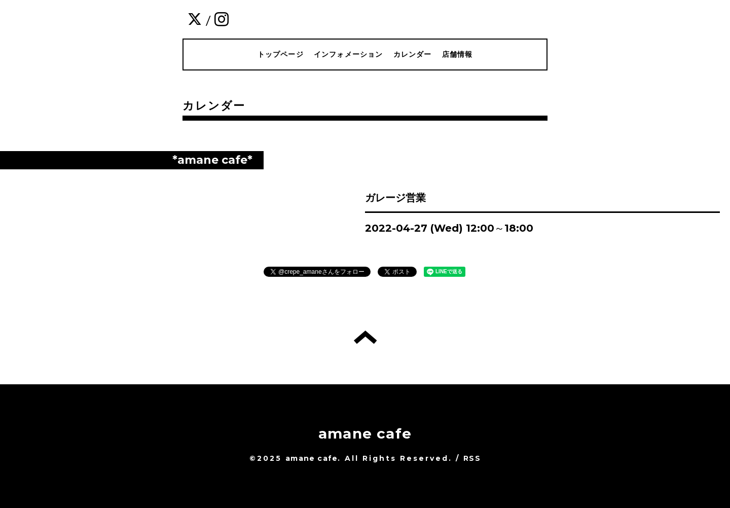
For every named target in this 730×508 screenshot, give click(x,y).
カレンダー (412, 54)
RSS (472, 458)
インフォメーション (348, 54)
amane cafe (365, 433)
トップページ (281, 54)
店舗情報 (457, 54)
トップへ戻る (365, 337)
